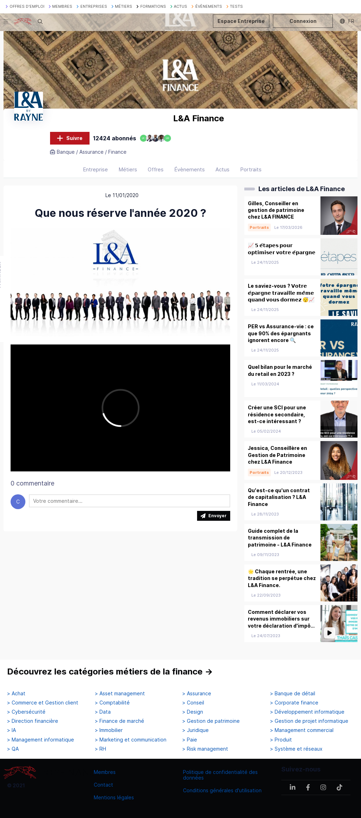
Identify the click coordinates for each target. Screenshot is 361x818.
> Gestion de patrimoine (211, 721)
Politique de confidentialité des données (220, 775)
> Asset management (120, 693)
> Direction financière (32, 721)
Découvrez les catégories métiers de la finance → (110, 671)
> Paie (189, 740)
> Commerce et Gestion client (42, 703)
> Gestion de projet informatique (309, 721)
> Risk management (205, 749)
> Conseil (193, 703)
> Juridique (195, 730)
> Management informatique (40, 740)
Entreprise (95, 169)
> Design (192, 712)
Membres (105, 772)
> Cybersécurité (26, 712)
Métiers (127, 169)
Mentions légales (114, 797)
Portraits (251, 169)
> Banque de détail (292, 693)
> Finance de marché (119, 721)
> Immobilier (109, 730)
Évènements (189, 169)
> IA (11, 730)
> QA (13, 749)
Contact (103, 785)
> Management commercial (302, 730)
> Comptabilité (112, 703)
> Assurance (196, 693)
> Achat (16, 693)
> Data (103, 712)
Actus (222, 169)
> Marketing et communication (130, 740)
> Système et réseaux (296, 749)
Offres (156, 169)
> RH (100, 749)
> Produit (281, 740)
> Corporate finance (294, 703)
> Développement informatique (307, 712)
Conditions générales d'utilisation (222, 790)
